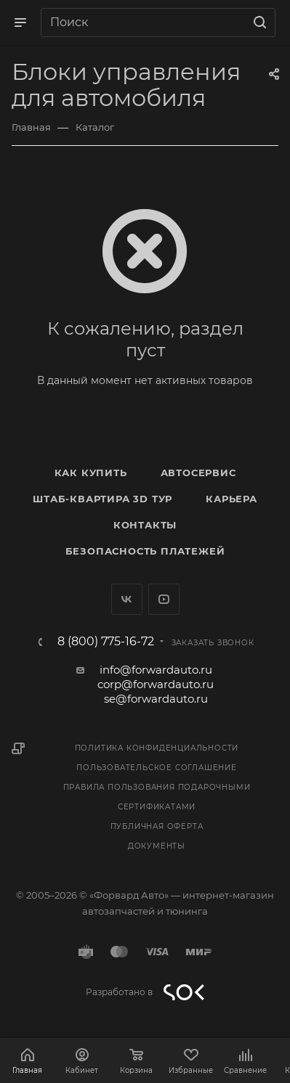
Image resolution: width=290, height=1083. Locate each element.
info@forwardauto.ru (156, 670)
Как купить (91, 472)
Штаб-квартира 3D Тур (102, 498)
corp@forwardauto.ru (155, 684)
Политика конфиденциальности (157, 748)
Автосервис (198, 472)
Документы (156, 846)
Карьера (231, 498)
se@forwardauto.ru (156, 699)
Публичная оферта (157, 826)
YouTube (164, 599)
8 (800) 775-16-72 (105, 641)
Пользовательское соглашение (156, 767)
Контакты (145, 525)
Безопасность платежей (145, 551)
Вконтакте (126, 599)
